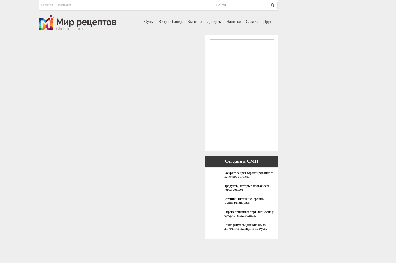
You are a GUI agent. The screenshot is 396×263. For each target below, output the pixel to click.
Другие (269, 21)
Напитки (233, 21)
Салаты (252, 21)
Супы (149, 21)
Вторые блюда (170, 21)
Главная (47, 5)
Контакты (65, 5)
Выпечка (194, 21)
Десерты (214, 21)
